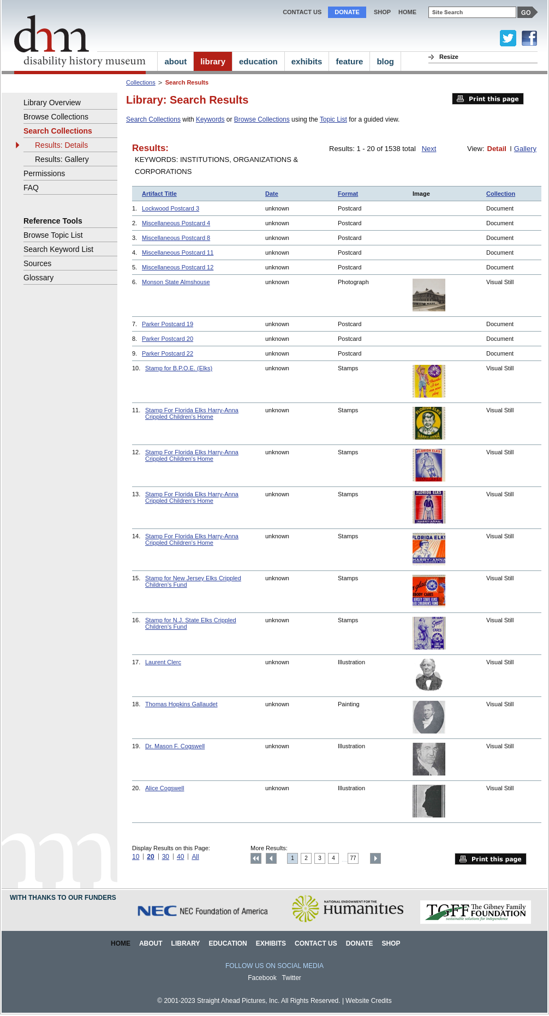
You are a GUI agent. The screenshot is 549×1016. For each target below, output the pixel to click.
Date (271, 193)
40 (180, 857)
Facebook (262, 978)
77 (353, 858)
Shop (382, 12)
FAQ (31, 187)
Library (185, 943)
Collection (500, 193)
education (258, 61)
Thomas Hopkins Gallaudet (181, 704)
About (151, 943)
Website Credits (368, 1001)
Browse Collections (262, 119)
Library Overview (52, 102)
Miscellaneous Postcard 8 (176, 238)
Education (227, 943)
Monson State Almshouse (176, 282)
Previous (271, 858)
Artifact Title (159, 193)
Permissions (44, 173)
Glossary (38, 277)
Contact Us (302, 12)
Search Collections (153, 119)
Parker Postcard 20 (167, 338)
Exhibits (271, 943)
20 (150, 857)
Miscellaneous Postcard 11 (177, 252)
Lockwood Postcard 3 (170, 208)
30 (165, 857)
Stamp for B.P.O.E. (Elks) (178, 368)
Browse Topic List (53, 235)
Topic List (333, 119)
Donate (347, 12)
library (212, 61)
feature (349, 61)
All (195, 857)
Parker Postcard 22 (167, 353)
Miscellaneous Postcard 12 (177, 267)
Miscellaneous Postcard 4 (176, 223)
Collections (141, 82)
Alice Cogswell (164, 788)
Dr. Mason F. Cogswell (175, 746)
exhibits (307, 61)
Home (120, 943)
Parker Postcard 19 (167, 324)
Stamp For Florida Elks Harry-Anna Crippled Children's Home (191, 413)
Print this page (488, 99)
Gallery (525, 149)
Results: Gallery (62, 159)
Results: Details (61, 145)
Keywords (210, 119)
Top (255, 858)
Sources (37, 263)
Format (348, 193)
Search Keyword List (58, 249)
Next (429, 149)
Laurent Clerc (163, 662)
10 (135, 857)
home (407, 12)
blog (385, 61)
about (175, 61)
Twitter (291, 978)
